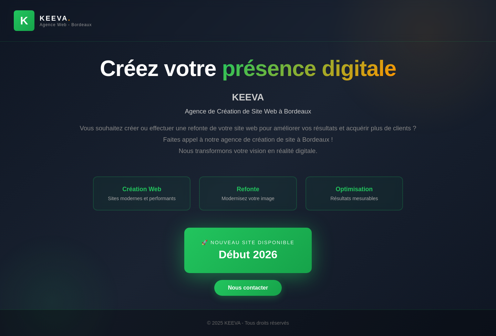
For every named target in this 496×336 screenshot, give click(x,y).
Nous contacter (248, 288)
